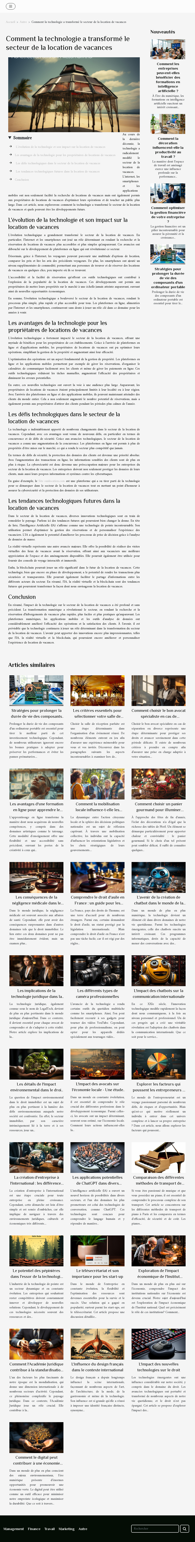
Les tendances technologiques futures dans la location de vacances (57, 171)
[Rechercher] (155, 1529)
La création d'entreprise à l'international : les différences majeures (36, 1183)
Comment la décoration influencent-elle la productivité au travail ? (168, 147)
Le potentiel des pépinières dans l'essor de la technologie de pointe (36, 1276)
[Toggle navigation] (10, 6)
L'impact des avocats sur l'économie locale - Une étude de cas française (97, 1090)
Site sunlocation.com (52, 481)
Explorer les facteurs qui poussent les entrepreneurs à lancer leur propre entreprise (158, 1090)
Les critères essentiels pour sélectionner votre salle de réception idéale (97, 716)
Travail (49, 1529)
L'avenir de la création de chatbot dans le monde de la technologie (158, 903)
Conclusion (22, 180)
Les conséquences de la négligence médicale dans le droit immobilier (36, 903)
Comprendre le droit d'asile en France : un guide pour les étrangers (97, 903)
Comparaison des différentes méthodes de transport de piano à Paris (158, 1183)
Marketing (67, 1529)
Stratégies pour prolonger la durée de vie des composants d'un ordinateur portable (168, 278)
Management (14, 1529)
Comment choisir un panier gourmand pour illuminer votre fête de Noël (158, 810)
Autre (23, 22)
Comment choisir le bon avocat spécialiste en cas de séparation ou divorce (159, 716)
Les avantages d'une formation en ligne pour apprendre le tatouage (36, 810)
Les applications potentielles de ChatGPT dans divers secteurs (97, 1183)
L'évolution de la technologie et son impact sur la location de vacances (60, 147)
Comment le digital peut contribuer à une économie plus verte (36, 1463)
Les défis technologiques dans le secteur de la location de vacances (57, 163)
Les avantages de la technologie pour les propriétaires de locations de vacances (65, 155)
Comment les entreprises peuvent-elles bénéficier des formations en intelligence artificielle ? (168, 77)
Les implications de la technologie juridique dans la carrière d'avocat (36, 996)
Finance (34, 1529)
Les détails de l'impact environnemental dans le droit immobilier (36, 1090)
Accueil (10, 22)
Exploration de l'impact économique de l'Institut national (158, 1276)
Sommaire (22, 138)
